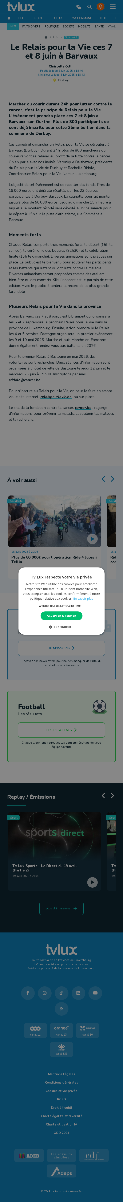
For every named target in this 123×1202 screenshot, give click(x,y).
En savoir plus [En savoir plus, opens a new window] (83, 598)
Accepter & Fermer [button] (61, 616)
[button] (61, 606)
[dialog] (62, 601)
